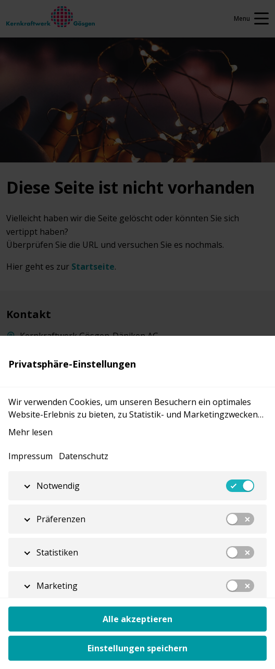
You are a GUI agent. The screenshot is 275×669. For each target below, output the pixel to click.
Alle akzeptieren (137, 619)
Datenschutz (83, 456)
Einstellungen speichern (138, 648)
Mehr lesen (30, 432)
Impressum (30, 456)
